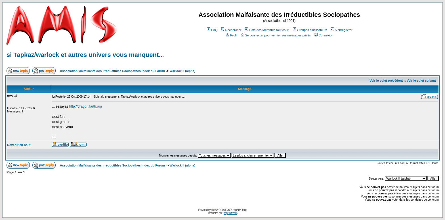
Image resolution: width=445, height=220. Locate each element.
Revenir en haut (19, 145)
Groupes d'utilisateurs (310, 30)
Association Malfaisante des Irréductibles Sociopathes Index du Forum (112, 71)
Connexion (323, 35)
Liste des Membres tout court (267, 30)
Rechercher (231, 30)
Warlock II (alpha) (183, 71)
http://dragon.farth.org (85, 106)
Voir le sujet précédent (386, 80)
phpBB (214, 209)
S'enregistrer (341, 30)
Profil (231, 35)
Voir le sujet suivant (421, 80)
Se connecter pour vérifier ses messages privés (276, 35)
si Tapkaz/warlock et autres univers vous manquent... (85, 54)
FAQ (212, 30)
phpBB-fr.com (230, 213)
